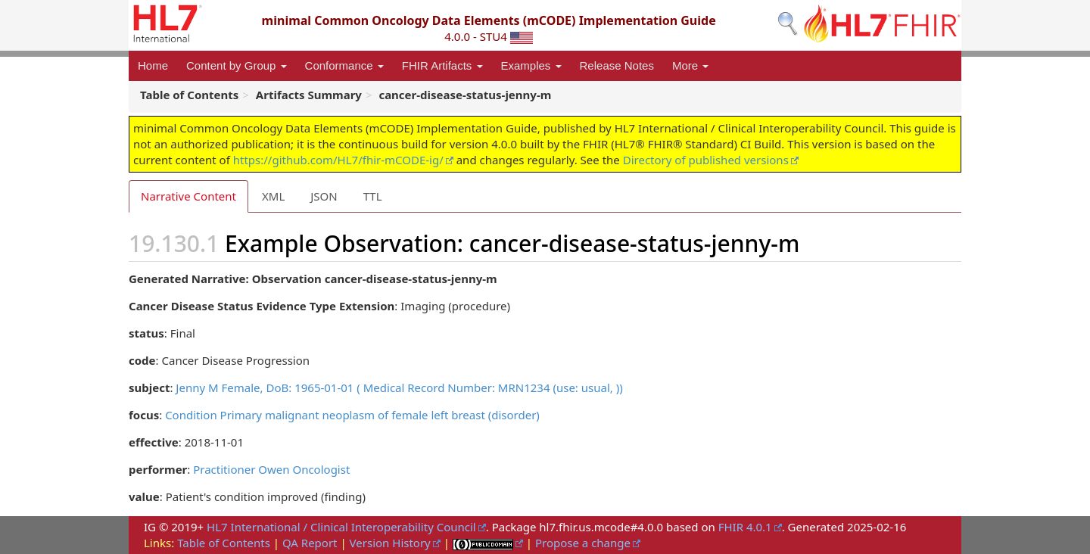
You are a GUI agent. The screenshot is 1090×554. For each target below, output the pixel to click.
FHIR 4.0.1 (745, 526)
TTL (372, 196)
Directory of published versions (706, 159)
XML (273, 196)
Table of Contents (223, 542)
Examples (531, 65)
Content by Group (236, 65)
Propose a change (583, 542)
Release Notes (617, 65)
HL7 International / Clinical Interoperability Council (341, 526)
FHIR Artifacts (442, 65)
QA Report (310, 542)
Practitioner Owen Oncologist (271, 469)
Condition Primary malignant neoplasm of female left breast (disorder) (352, 414)
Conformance (344, 65)
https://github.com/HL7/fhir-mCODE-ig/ (338, 159)
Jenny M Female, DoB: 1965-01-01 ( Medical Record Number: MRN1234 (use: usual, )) (399, 387)
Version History (390, 542)
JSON (323, 196)
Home (153, 65)
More (690, 65)
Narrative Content (188, 196)
